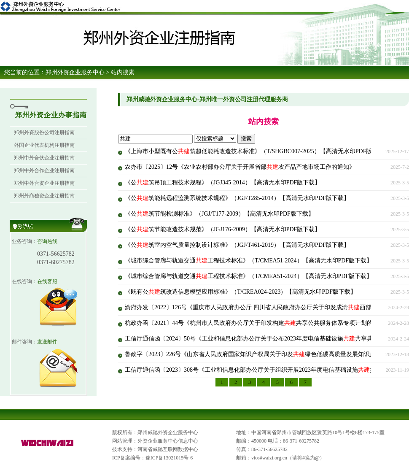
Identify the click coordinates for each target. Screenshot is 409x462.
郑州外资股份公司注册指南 (44, 132)
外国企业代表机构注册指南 (44, 145)
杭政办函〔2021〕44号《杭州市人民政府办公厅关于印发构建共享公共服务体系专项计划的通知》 (257, 323)
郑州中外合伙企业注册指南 (44, 158)
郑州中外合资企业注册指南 (44, 183)
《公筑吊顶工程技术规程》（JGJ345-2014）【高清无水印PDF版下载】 (222, 182)
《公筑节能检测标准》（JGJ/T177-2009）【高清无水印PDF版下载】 (219, 214)
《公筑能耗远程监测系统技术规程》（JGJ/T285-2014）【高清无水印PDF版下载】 (237, 198)
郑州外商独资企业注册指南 (44, 196)
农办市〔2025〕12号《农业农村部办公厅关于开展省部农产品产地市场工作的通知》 (240, 167)
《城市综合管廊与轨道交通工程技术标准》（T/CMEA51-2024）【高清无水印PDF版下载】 (248, 260)
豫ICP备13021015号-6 (169, 458)
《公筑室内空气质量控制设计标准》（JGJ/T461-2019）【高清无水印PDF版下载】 (237, 245)
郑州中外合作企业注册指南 (44, 170)
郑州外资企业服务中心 (75, 72)
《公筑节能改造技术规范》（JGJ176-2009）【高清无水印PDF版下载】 (222, 229)
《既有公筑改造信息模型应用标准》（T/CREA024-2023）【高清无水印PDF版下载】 (240, 292)
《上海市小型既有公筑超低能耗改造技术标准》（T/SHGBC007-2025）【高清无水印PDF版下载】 (257, 151)
